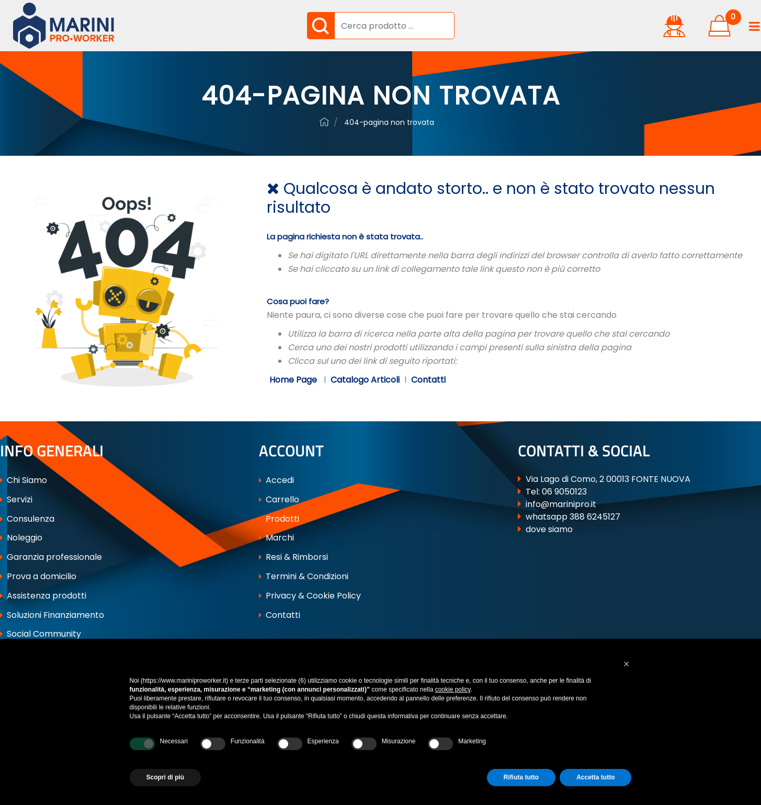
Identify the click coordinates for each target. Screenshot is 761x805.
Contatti (428, 380)
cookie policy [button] (453, 689)
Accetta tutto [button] (595, 777)
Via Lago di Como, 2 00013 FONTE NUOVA (608, 479)
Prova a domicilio (38, 576)
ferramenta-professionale (324, 121)
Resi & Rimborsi (293, 557)
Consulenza (27, 519)
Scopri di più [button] (165, 777)
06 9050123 (564, 492)
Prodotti (279, 519)
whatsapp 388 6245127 (573, 517)
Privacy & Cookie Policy (310, 596)
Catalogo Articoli (365, 380)
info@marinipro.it (561, 504)
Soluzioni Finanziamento (52, 615)
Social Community (40, 634)
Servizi (16, 499)
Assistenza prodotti (43, 596)
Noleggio (21, 538)
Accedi (276, 480)
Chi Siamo (23, 480)
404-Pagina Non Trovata (389, 122)
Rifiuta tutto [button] (521, 777)
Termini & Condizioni (303, 576)
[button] (320, 25)
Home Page (294, 380)
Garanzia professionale (51, 557)
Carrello (279, 499)
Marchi (276, 538)
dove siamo (549, 529)
